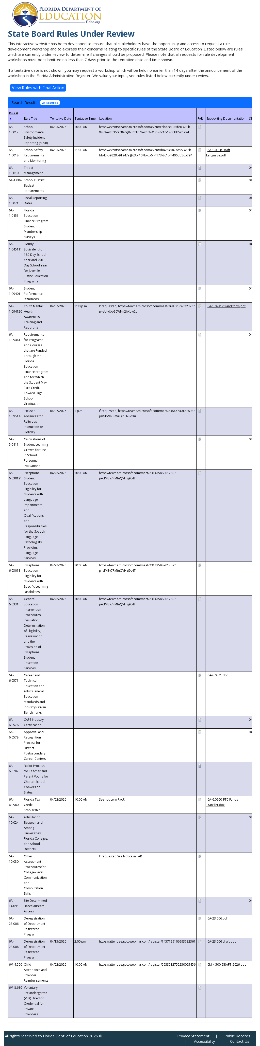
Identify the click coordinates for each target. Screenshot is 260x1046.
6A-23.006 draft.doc (221, 941)
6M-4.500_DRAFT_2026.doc (226, 964)
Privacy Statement (193, 1035)
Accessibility (204, 1041)
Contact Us (239, 1041)
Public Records (237, 1035)
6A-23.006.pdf (217, 918)
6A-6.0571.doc (217, 675)
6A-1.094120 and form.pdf (226, 306)
